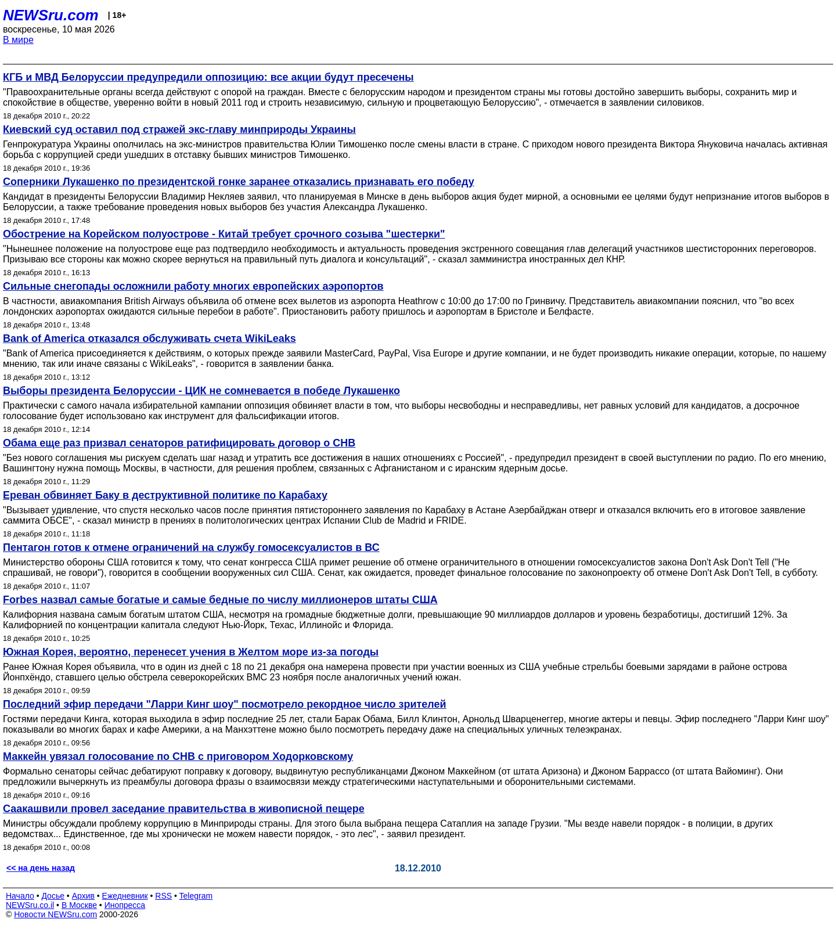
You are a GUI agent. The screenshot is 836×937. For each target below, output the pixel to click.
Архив (83, 895)
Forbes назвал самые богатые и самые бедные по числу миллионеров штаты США (220, 600)
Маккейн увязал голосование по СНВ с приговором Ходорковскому (178, 756)
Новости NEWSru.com (55, 914)
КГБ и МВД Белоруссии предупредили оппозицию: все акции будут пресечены (208, 77)
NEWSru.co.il (30, 905)
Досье (52, 895)
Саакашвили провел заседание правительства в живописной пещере (184, 809)
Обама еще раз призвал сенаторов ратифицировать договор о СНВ (179, 443)
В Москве (79, 905)
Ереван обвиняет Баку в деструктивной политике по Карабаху (165, 495)
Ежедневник (125, 895)
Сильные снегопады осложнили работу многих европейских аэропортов (193, 286)
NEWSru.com (51, 15)
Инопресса (125, 905)
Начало (20, 895)
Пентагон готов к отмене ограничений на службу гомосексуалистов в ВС (191, 547)
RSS (163, 895)
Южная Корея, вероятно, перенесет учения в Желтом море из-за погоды (191, 652)
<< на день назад (40, 868)
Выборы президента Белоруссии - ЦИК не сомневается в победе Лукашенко (201, 391)
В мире (18, 40)
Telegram (196, 895)
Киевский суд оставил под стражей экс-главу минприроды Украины (179, 129)
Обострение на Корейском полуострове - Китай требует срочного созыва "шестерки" (224, 234)
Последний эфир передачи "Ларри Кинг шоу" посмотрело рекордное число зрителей (224, 704)
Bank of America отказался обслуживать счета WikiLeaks (149, 338)
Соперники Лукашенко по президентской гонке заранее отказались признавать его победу (238, 182)
